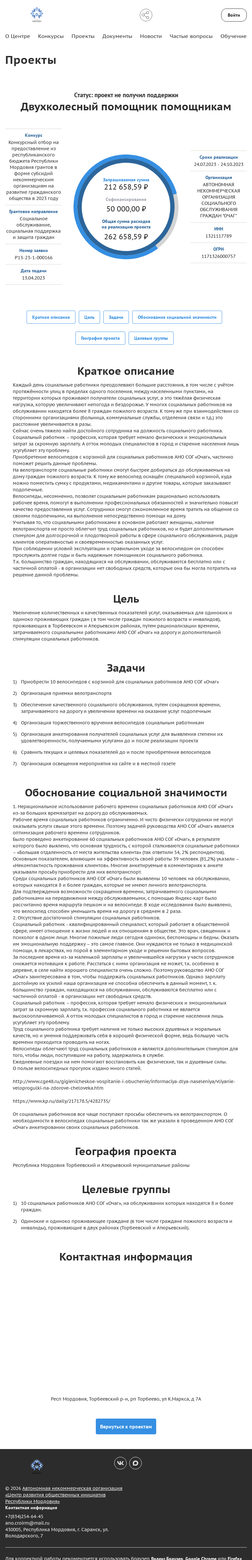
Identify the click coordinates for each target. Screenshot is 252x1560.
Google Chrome (201, 1549)
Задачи (116, 317)
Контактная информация (31, 1498)
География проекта (100, 333)
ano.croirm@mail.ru (27, 1513)
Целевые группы (151, 333)
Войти (234, 15)
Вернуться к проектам (126, 1416)
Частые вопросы (191, 36)
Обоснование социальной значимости (177, 317)
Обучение (233, 36)
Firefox (235, 1549)
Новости (151, 36)
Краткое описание (51, 317)
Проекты (83, 36)
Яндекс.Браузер (167, 1549)
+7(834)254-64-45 (24, 1507)
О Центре (17, 36)
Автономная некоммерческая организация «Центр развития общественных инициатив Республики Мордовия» (63, 1485)
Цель (89, 317)
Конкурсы (51, 36)
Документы (117, 36)
